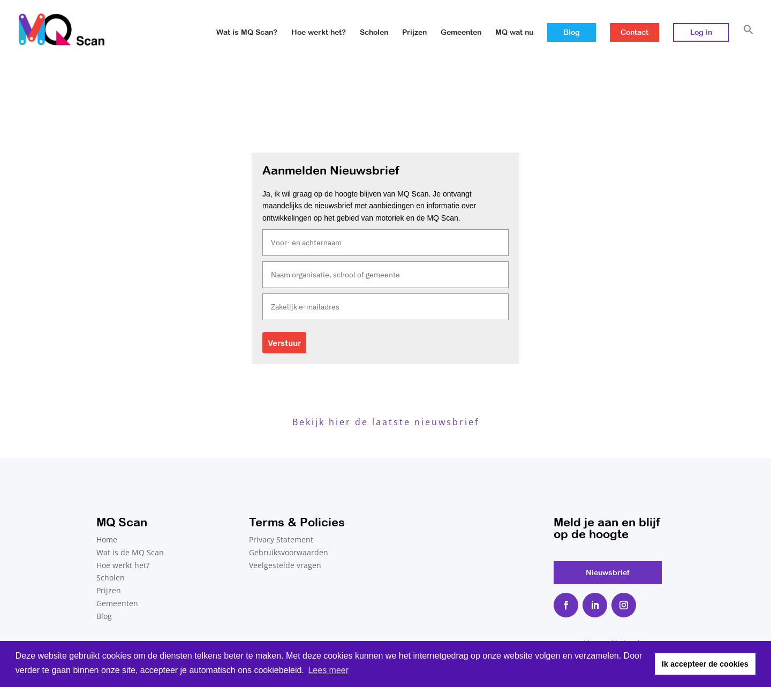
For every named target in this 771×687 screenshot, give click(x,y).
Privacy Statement (281, 539)
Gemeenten (461, 32)
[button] (748, 41)
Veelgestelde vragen (285, 565)
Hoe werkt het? (318, 32)
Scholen (374, 32)
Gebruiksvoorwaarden (288, 552)
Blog (571, 32)
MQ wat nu (514, 32)
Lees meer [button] (328, 670)
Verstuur (284, 342)
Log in (701, 32)
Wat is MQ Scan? (246, 32)
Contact (634, 32)
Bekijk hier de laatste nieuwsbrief (385, 422)
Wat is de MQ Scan (130, 552)
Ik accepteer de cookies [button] (705, 664)
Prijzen (414, 32)
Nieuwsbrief (608, 572)
